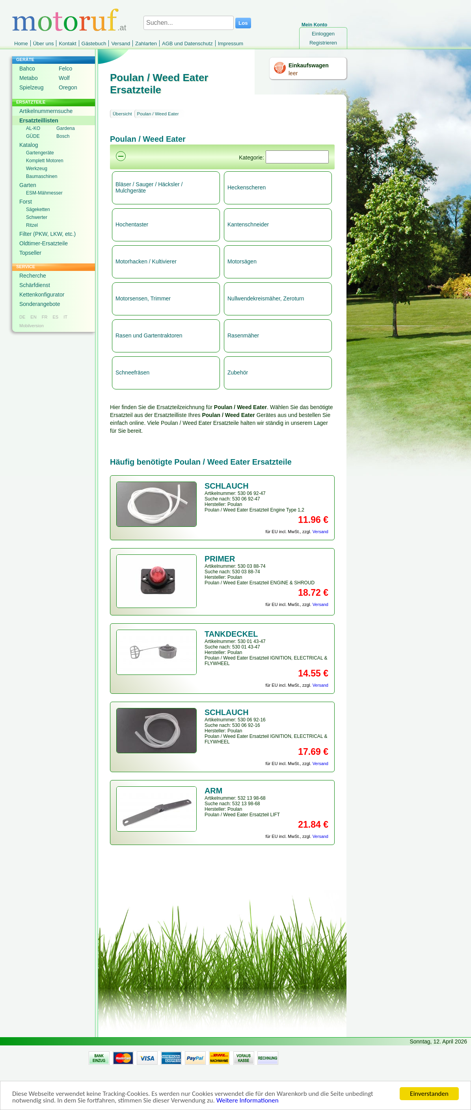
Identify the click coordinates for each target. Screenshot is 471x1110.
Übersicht (122, 113)
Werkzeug (36, 168)
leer (293, 73)
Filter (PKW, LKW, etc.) (47, 234)
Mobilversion (31, 325)
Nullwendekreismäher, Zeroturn (265, 298)
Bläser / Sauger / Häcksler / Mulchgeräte (148, 187)
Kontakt (67, 43)
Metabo (28, 78)
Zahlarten (146, 43)
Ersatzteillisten (38, 120)
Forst (25, 201)
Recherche (32, 275)
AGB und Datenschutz (187, 43)
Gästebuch (94, 43)
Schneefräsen (132, 372)
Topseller (30, 253)
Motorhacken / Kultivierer (146, 261)
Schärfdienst (34, 285)
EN (33, 317)
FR (45, 317)
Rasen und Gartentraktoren (148, 335)
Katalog (28, 145)
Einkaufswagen (309, 65)
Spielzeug (31, 87)
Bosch (62, 136)
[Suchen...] (188, 23)
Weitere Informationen (247, 1104)
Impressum (230, 43)
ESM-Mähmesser (44, 193)
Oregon (68, 87)
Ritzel (32, 225)
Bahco (27, 68)
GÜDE (33, 136)
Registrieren (323, 43)
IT (65, 317)
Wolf (64, 78)
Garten (27, 185)
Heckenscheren (246, 187)
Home (21, 43)
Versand (120, 43)
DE (22, 317)
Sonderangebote (39, 304)
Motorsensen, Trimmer (143, 298)
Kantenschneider (248, 224)
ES (55, 317)
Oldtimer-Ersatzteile (43, 243)
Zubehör (237, 372)
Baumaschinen (41, 176)
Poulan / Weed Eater (158, 113)
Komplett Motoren (44, 160)
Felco (65, 68)
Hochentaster (131, 224)
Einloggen (323, 34)
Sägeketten (38, 209)
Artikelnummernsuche (46, 111)
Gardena (65, 128)
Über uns (43, 43)
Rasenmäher (243, 335)
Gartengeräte (40, 153)
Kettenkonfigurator (41, 294)
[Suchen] (297, 156)
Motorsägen (242, 261)
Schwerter (36, 217)
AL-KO (33, 128)
